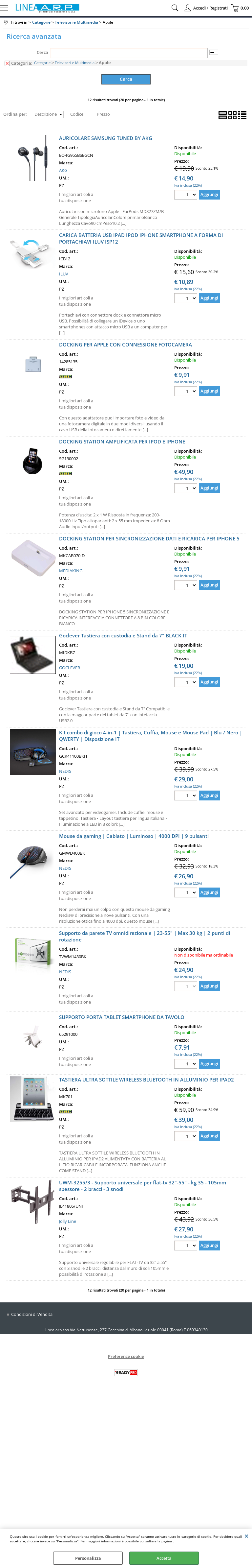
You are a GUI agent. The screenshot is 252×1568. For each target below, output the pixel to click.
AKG (63, 170)
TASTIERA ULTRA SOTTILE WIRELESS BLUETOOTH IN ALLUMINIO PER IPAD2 (146, 1079)
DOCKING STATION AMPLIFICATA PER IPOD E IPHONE (122, 441)
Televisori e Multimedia (74, 62)
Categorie (42, 62)
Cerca (42, 52)
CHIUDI (246, 1535)
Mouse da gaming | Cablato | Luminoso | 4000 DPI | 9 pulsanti (134, 835)
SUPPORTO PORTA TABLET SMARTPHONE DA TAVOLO (121, 1016)
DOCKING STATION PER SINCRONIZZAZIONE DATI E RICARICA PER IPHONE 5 (149, 538)
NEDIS (65, 771)
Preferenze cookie (126, 1356)
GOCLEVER (69, 667)
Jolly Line (67, 1221)
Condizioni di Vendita (31, 1314)
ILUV (63, 273)
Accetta (164, 1558)
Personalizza (88, 1558)
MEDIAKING (70, 570)
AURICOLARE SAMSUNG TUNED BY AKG (105, 137)
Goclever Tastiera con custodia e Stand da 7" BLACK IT (123, 634)
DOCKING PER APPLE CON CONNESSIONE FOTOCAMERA (125, 344)
